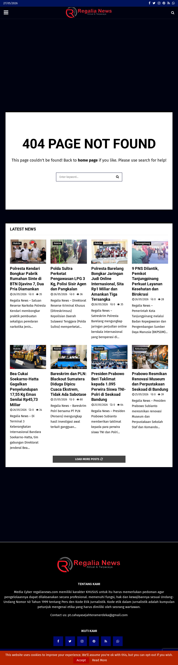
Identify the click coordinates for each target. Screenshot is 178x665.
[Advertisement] (89, 54)
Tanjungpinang (142, 243)
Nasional (99, 349)
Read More (99, 660)
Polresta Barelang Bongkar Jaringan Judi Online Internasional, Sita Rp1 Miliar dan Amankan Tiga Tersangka (107, 284)
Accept (81, 660)
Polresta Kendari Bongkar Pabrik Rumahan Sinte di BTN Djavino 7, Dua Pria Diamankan (27, 278)
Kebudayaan (141, 349)
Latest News (23, 229)
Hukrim (17, 243)
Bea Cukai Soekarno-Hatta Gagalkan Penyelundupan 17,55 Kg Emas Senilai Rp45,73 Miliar (24, 389)
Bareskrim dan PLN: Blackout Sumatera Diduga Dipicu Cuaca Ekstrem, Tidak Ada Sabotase (68, 384)
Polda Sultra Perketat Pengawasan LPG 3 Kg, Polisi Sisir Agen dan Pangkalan (68, 278)
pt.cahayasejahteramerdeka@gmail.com (98, 615)
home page (88, 160)
